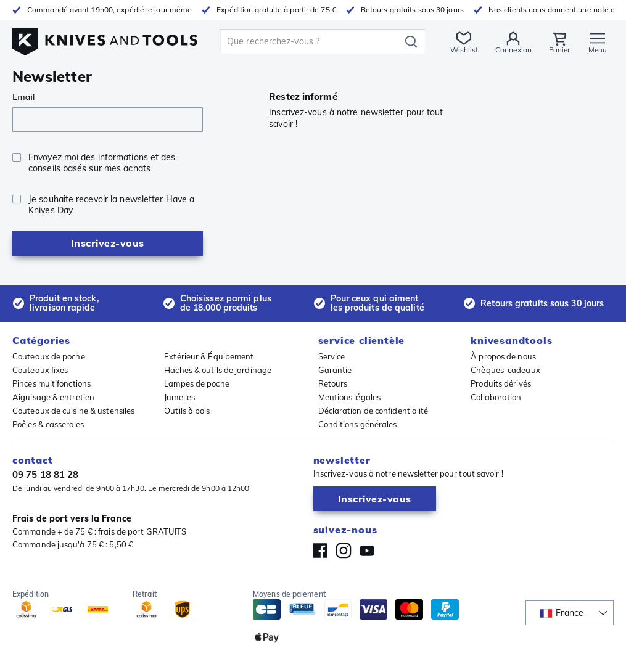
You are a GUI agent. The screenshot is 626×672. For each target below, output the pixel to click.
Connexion (512, 49)
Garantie (335, 370)
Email (23, 96)
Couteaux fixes (40, 370)
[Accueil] (104, 38)
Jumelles (179, 397)
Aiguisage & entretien (53, 397)
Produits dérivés (501, 383)
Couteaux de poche (48, 356)
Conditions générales (357, 424)
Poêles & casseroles (48, 424)
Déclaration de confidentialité (373, 411)
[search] (311, 41)
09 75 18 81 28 (45, 474)
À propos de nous (503, 356)
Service (331, 356)
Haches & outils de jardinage (217, 370)
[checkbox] (16, 157)
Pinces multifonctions (51, 383)
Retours (333, 383)
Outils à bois (187, 411)
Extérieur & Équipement (208, 356)
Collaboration (496, 397)
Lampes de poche (196, 383)
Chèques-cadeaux (505, 370)
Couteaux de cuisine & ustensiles (73, 411)
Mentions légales (349, 397)
